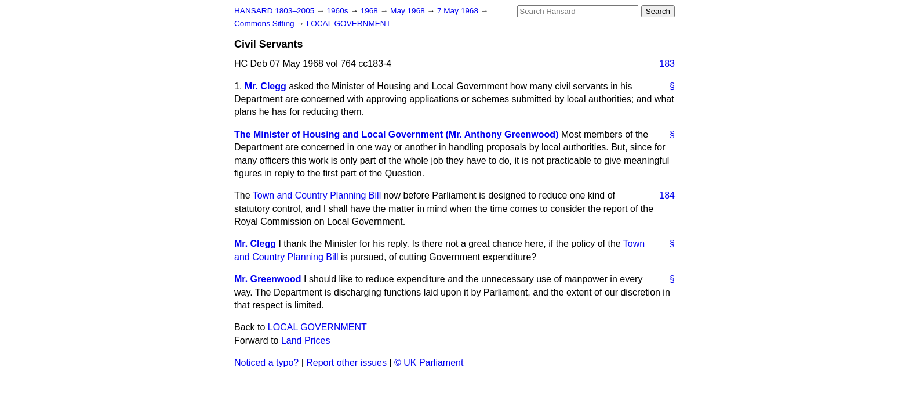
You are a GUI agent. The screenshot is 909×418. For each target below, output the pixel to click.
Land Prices (305, 340)
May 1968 (408, 10)
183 (667, 64)
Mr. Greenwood (267, 279)
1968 (370, 10)
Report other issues (346, 362)
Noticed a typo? (266, 362)
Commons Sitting (265, 23)
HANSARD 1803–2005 (274, 10)
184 (667, 195)
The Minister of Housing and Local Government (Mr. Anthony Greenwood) (396, 134)
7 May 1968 (459, 10)
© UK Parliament (428, 362)
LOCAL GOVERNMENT (349, 23)
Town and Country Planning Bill (317, 195)
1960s (338, 10)
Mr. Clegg (265, 86)
